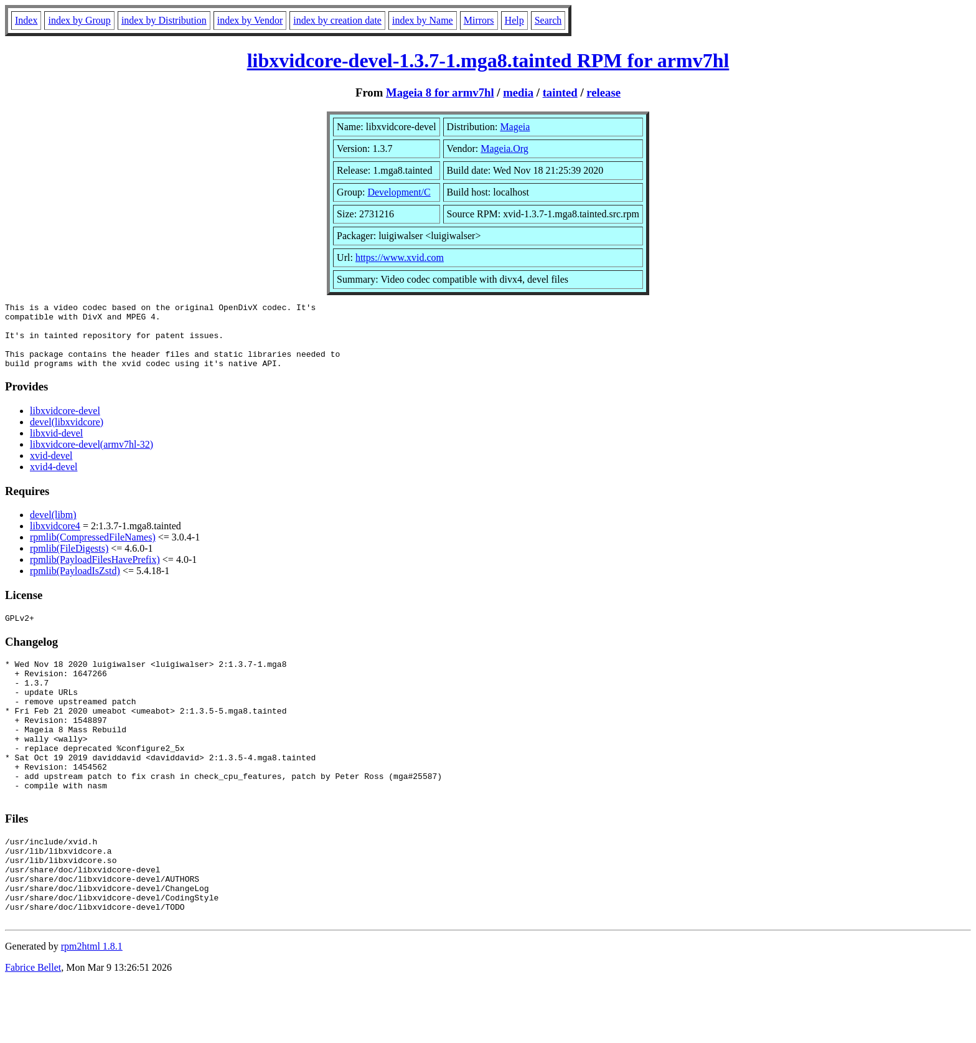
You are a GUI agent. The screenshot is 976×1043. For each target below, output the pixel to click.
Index (26, 20)
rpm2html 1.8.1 (92, 1006)
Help (514, 20)
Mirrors (479, 20)
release (603, 92)
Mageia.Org (504, 148)
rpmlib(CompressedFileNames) (93, 550)
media (518, 92)
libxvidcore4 (55, 539)
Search (548, 20)
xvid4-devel (53, 479)
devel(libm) (53, 527)
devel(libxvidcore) (66, 435)
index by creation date (337, 20)
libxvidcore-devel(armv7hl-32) (91, 457)
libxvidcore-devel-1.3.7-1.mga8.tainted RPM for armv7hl (488, 60)
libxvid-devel (56, 446)
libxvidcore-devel (65, 423)
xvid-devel (51, 468)
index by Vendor (250, 20)
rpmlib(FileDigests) (69, 561)
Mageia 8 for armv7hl (440, 92)
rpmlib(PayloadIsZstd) (75, 583)
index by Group (79, 20)
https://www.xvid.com (399, 257)
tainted (560, 92)
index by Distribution (164, 20)
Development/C (398, 192)
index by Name (422, 20)
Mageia (515, 126)
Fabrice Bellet (33, 1027)
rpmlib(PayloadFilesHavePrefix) (95, 572)
